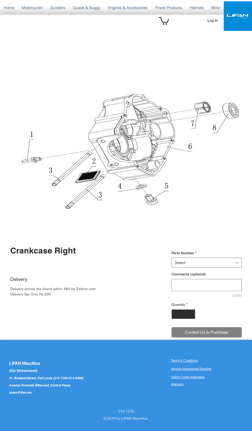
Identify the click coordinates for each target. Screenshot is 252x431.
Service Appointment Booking (191, 369)
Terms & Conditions (184, 360)
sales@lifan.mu (20, 392)
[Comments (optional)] (206, 285)
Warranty (177, 384)
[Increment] (191, 314)
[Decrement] (175, 314)
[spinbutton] (183, 314)
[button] (164, 20)
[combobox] (207, 263)
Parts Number (184, 253)
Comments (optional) (189, 274)
